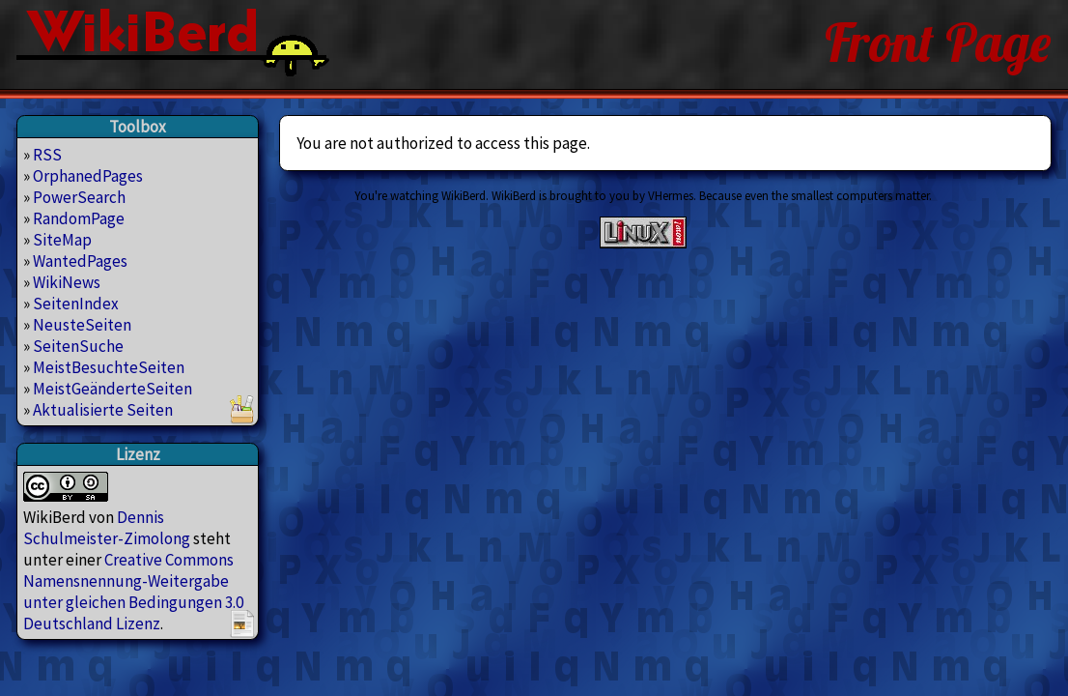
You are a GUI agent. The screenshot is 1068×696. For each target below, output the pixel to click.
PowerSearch (79, 197)
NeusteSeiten (82, 324)
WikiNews (66, 282)
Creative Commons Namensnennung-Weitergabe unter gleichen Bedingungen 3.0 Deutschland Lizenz (133, 591)
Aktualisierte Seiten (103, 409)
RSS (47, 154)
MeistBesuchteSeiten (108, 367)
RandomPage (79, 218)
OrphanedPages (88, 176)
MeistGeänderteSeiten (112, 388)
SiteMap (62, 239)
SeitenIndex (76, 303)
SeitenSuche (78, 346)
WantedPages (80, 261)
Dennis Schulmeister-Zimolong (106, 528)
